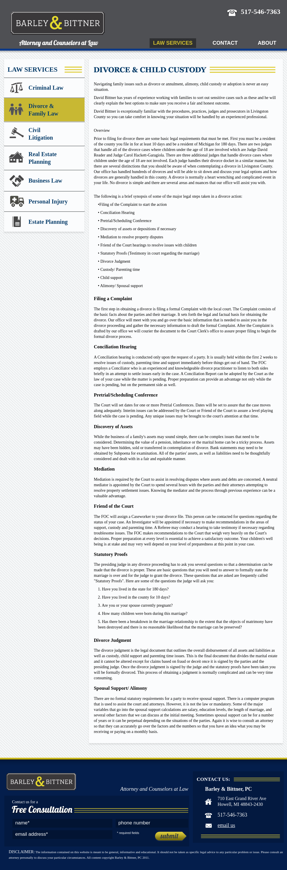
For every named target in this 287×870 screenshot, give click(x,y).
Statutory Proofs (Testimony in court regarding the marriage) (149, 253)
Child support (111, 277)
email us (226, 825)
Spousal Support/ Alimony (120, 688)
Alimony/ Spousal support (121, 286)
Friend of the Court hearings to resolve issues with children (148, 245)
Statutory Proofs (111, 554)
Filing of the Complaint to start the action (133, 204)
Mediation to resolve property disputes (131, 237)
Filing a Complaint (113, 298)
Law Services (173, 43)
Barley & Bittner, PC (68, 31)
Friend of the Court (114, 506)
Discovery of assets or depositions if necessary (138, 229)
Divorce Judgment (115, 261)
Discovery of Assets (113, 426)
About (267, 43)
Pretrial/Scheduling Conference (125, 221)
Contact (225, 43)
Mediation (104, 469)
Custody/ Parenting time (120, 269)
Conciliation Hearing (117, 212)
